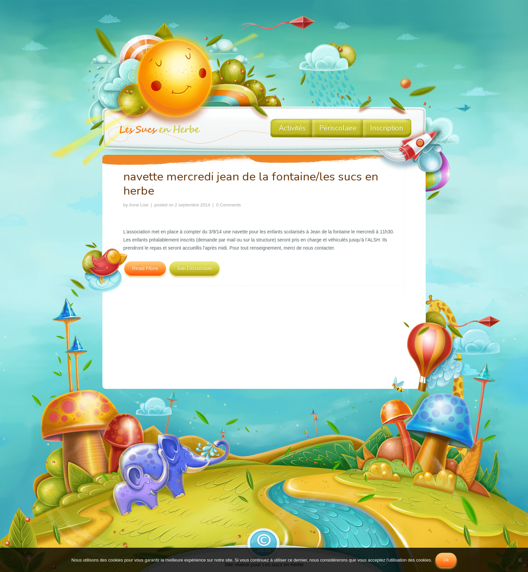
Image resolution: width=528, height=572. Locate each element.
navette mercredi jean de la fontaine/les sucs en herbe (250, 184)
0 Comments (228, 204)
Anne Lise (138, 204)
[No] (519, 559)
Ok (446, 560)
